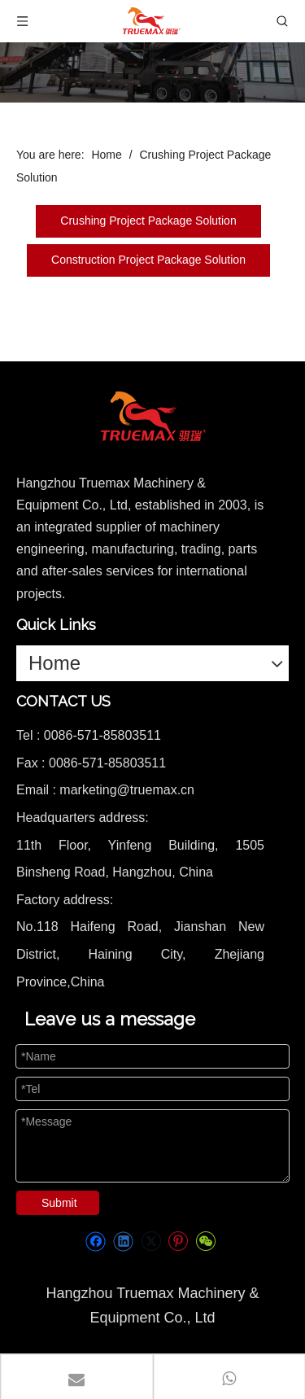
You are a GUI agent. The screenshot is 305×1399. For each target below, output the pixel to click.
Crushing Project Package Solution (148, 220)
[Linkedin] (123, 1241)
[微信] (205, 1241)
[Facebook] (95, 1241)
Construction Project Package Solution (148, 259)
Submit (59, 1202)
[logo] (153, 417)
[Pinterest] (178, 1241)
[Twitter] (151, 1241)
